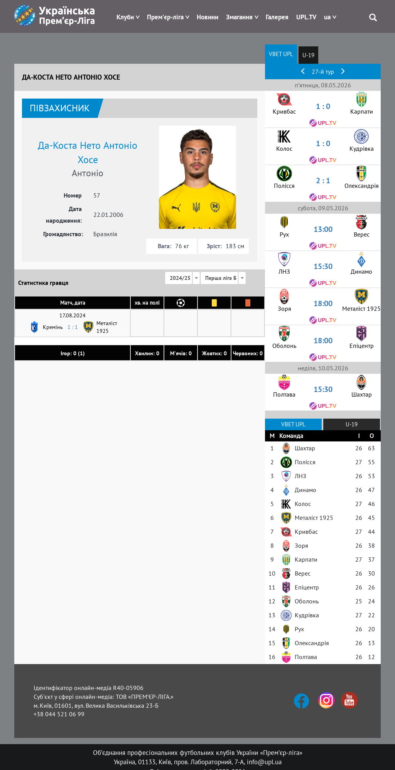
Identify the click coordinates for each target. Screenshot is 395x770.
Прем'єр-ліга (165, 17)
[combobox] (182, 277)
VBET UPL (281, 54)
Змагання (239, 17)
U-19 (308, 55)
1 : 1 (73, 327)
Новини (207, 17)
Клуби (125, 17)
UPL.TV (306, 17)
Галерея (277, 17)
